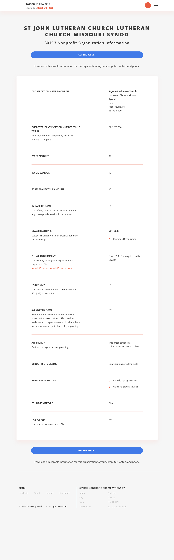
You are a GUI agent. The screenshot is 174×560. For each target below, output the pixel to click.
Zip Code (112, 493)
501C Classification (117, 506)
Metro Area (85, 506)
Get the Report (87, 54)
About (37, 493)
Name (82, 493)
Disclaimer (64, 493)
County (111, 497)
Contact (50, 493)
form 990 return (40, 268)
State (82, 502)
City (81, 497)
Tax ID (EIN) (113, 502)
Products (23, 493)
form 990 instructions (61, 268)
